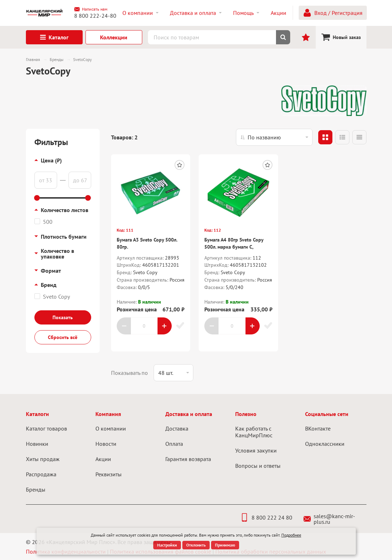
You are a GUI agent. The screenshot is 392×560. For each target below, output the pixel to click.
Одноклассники (324, 443)
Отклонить (196, 545)
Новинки (37, 443)
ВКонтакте (318, 428)
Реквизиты (108, 474)
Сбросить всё (62, 337)
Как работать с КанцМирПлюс (253, 432)
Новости (105, 443)
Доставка (176, 428)
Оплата (174, 443)
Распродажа (41, 474)
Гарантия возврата (188, 458)
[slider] (37, 198)
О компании (110, 428)
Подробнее (291, 535)
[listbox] (274, 137)
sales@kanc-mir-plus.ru (329, 519)
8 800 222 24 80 (266, 517)
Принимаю (225, 545)
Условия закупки (256, 450)
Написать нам (90, 9)
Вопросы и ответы (258, 465)
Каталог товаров (46, 428)
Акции (103, 458)
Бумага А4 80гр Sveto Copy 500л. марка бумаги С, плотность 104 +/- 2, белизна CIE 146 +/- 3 (236, 250)
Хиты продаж (43, 458)
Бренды (35, 489)
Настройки (167, 545)
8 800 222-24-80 (95, 15)
